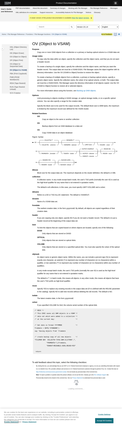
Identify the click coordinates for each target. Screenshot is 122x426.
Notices (88, 12)
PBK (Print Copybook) (18, 74)
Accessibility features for (69, 12)
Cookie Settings (104, 414)
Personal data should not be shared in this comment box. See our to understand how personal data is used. (70, 378)
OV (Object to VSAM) (59, 34)
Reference (98, 8)
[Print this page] (119, 34)
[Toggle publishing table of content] (2, 48)
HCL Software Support (100, 374)
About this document (40, 8)
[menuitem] (22, 8)
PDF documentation (23, 8)
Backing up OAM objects (86, 91)
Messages (114, 8)
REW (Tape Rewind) (18, 83)
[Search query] (55, 27)
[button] (9, 47)
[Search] (71, 27)
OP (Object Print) (16, 60)
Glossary (97, 12)
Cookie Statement (11, 422)
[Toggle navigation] (115, 3)
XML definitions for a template (26, 12)
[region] (61, 417)
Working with (77, 8)
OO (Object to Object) (18, 57)
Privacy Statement (77, 378)
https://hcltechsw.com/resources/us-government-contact (51, 372)
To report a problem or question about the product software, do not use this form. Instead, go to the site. (72, 374)
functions (42, 34)
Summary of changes (58, 8)
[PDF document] (115, 34)
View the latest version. (81, 18)
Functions (29, 34)
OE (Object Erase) (17, 53)
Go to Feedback (106, 34)
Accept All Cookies (104, 421)
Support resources (46, 12)
